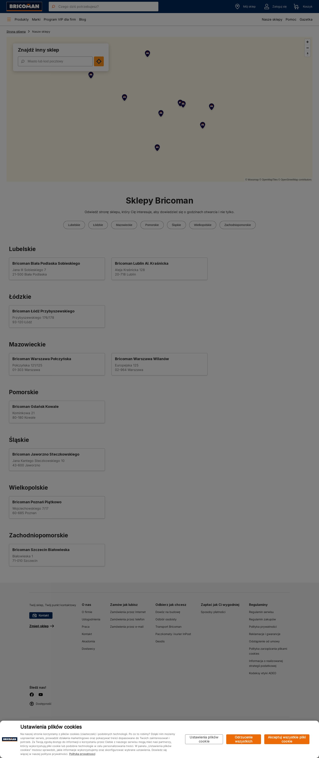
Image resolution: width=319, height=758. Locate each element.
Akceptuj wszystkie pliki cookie (287, 739)
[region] (159, 739)
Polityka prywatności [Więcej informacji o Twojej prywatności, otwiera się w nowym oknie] (82, 754)
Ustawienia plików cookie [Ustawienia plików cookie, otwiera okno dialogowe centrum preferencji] (204, 739)
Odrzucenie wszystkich (244, 739)
